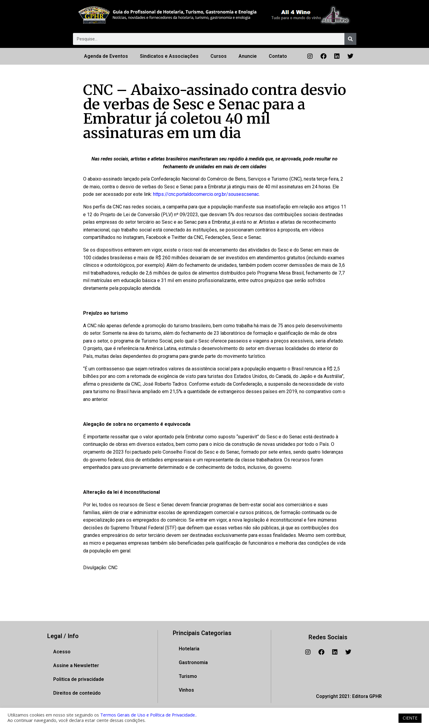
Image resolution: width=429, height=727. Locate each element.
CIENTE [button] (410, 718)
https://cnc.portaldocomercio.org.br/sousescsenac (206, 194)
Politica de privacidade (78, 679)
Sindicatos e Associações (169, 56)
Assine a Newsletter (76, 665)
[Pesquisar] (350, 39)
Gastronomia (193, 662)
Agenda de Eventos (106, 56)
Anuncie (248, 56)
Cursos (218, 56)
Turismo (188, 676)
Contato (278, 56)
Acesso (62, 652)
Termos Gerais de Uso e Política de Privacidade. (148, 715)
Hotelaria (189, 649)
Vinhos (186, 690)
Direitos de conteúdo (77, 693)
